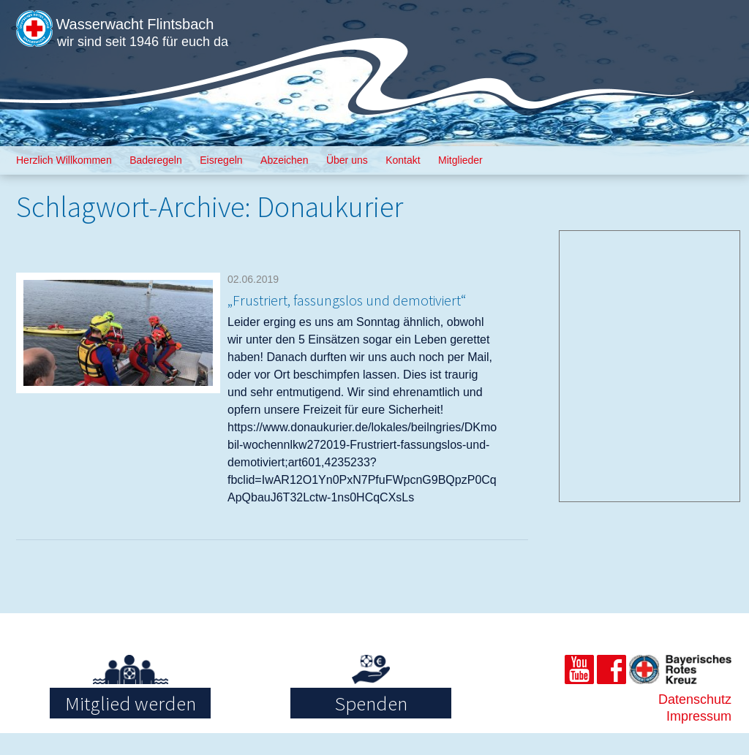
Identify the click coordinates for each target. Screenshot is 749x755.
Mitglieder (460, 160)
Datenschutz (694, 721)
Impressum (698, 738)
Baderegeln (155, 160)
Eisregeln (221, 160)
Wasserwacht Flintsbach (182, 21)
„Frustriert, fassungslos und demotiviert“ (346, 308)
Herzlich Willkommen (64, 160)
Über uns (347, 160)
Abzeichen (284, 160)
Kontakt (402, 160)
